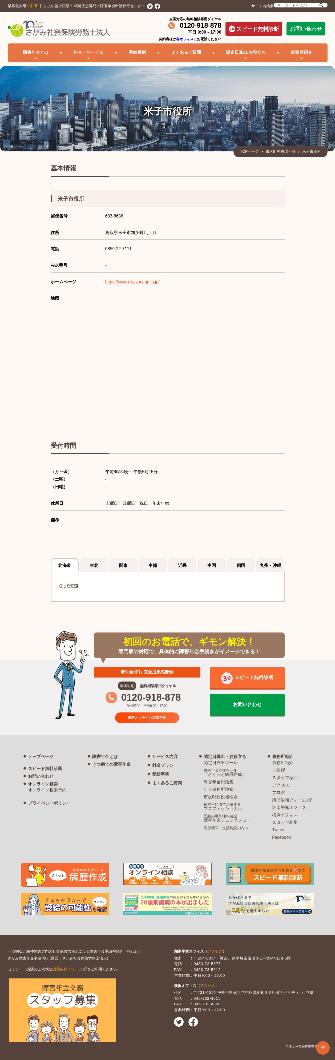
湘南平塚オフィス (289, 807)
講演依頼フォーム (289, 800)
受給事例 (137, 52)
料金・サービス (88, 52)
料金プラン (162, 765)
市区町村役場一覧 (281, 151)
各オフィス (184, 39)
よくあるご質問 (186, 52)
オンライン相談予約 (47, 790)
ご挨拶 (278, 770)
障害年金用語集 (218, 782)
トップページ (41, 756)
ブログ (278, 792)
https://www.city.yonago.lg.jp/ (132, 282)
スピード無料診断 (254, 28)
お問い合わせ (306, 29)
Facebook (281, 837)
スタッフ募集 (285, 822)
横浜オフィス (285, 815)
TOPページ (249, 151)
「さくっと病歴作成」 (225, 772)
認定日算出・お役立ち (225, 756)
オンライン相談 (43, 784)
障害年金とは (105, 756)
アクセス (280, 785)
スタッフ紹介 (285, 777)
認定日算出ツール (221, 762)
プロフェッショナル (223, 806)
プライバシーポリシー (49, 803)
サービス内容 (165, 756)
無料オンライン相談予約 (147, 717)
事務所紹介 (282, 756)
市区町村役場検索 (221, 797)
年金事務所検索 (218, 789)
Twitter (278, 830)
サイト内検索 (289, 5)
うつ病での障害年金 (111, 764)
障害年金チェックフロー (227, 818)
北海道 (71, 586)
